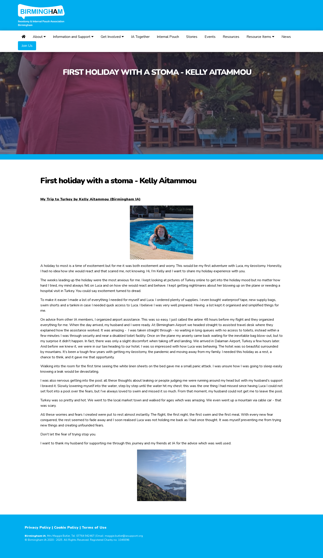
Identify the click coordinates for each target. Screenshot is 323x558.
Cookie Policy (66, 527)
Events (210, 36)
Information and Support (73, 36)
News (286, 36)
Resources (231, 36)
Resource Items (260, 36)
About (39, 36)
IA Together (140, 36)
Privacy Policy (38, 527)
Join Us (27, 45)
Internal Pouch (168, 36)
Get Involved (112, 36)
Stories (191, 36)
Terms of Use (94, 527)
